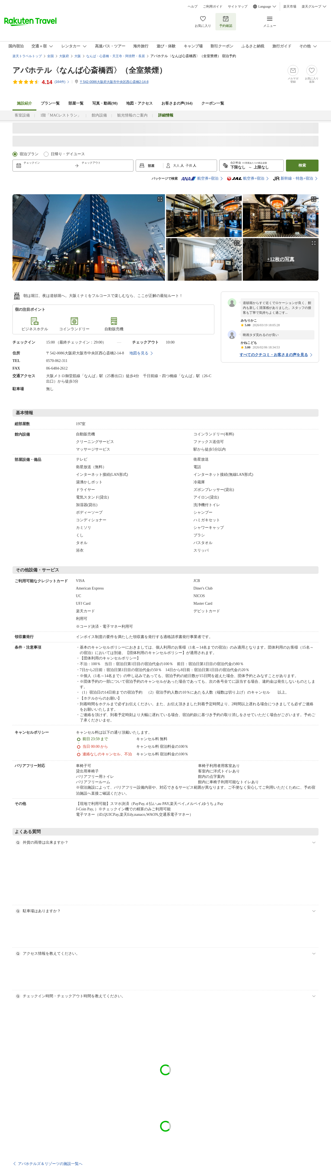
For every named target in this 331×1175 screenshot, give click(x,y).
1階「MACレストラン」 (60, 115)
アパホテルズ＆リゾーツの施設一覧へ (50, 1163)
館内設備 (99, 115)
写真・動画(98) (104, 103)
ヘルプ (193, 6)
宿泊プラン (29, 154)
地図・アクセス (139, 103)
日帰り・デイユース (68, 154)
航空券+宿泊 (199, 178)
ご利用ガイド (212, 6)
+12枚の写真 (280, 259)
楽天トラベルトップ (27, 56)
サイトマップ (237, 6)
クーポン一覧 (212, 103)
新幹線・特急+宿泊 (293, 178)
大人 (176, 165)
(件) (62, 81)
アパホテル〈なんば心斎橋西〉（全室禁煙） (89, 70)
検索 (302, 165)
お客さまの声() (176, 103)
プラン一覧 (50, 103)
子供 (189, 165)
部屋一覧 (76, 103)
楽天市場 (289, 6)
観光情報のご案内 (132, 115)
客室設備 (22, 115)
